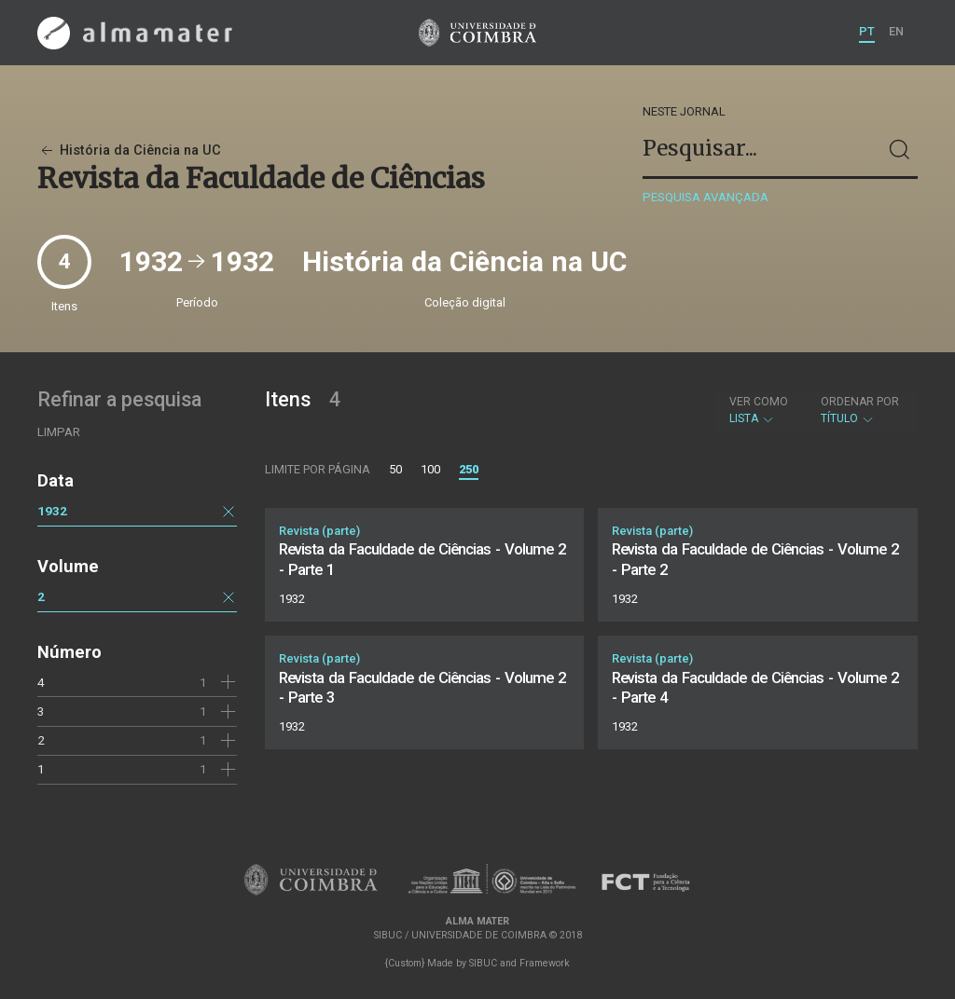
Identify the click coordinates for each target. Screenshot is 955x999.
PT (867, 31)
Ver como (758, 401)
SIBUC (483, 963)
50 (395, 469)
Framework (544, 963)
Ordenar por (860, 401)
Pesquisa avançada (705, 197)
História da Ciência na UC (129, 150)
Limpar (58, 432)
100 (430, 469)
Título (860, 410)
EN (896, 31)
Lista (758, 410)
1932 (52, 510)
